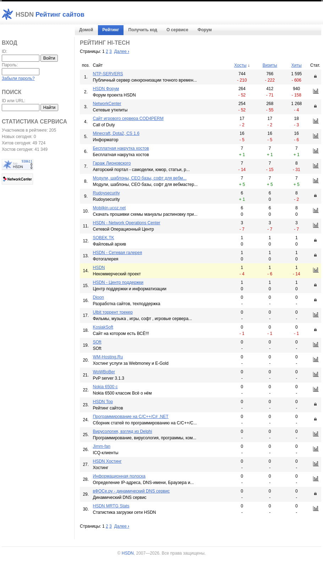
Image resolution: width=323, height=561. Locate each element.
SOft (97, 342)
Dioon (98, 297)
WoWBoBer (104, 371)
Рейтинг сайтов (50, 14)
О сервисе (177, 29)
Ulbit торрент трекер (112, 312)
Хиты (296, 65)
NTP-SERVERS (108, 73)
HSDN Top (103, 401)
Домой (86, 29)
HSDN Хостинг (107, 461)
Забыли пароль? (18, 78)
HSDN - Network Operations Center (126, 222)
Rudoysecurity (106, 193)
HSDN (99, 267)
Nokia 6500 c (105, 386)
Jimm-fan (101, 446)
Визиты (270, 65)
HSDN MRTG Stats (111, 506)
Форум (204, 29)
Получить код (142, 29)
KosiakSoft (103, 327)
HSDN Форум (106, 88)
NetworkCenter (107, 103)
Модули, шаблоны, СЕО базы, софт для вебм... (139, 178)
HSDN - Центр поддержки (118, 282)
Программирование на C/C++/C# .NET (130, 416)
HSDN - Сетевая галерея (117, 252)
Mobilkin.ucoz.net (109, 207)
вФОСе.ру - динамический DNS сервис (131, 491)
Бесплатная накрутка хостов (121, 148)
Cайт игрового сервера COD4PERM (128, 118)
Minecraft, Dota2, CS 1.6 (116, 133)
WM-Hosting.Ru (108, 356)
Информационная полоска (119, 476)
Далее (121, 51)
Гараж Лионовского (112, 163)
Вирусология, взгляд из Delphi (122, 431)
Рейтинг (110, 29)
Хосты (240, 65)
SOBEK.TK (103, 237)
